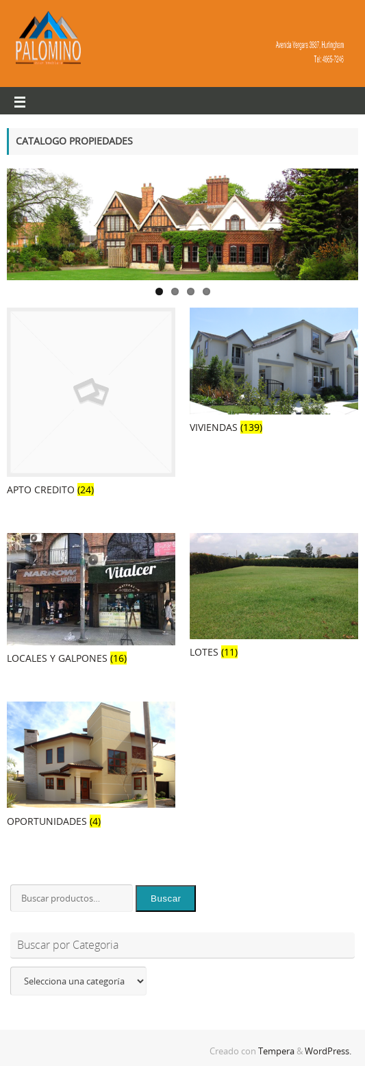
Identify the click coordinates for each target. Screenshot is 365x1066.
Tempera (276, 1051)
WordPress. (328, 1051)
